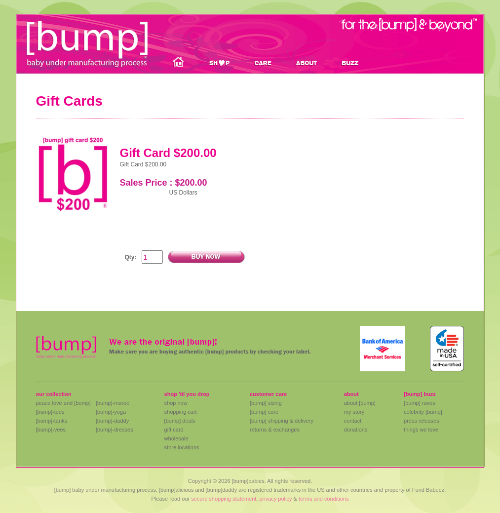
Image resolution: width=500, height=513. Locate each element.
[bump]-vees (51, 430)
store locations (181, 447)
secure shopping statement (223, 499)
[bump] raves (419, 403)
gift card (174, 430)
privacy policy (275, 499)
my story (354, 412)
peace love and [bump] (63, 403)
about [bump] (360, 403)
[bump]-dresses (114, 430)
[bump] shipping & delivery (281, 421)
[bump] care (264, 412)
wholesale (176, 438)
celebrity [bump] (423, 412)
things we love (421, 430)
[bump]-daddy (112, 421)
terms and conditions (324, 499)
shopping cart (180, 412)
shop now (176, 403)
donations (356, 430)
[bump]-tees (50, 412)
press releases (421, 421)
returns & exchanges (275, 430)
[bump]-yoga (111, 412)
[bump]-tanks (52, 421)
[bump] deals (179, 421)
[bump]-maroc (112, 403)
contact (352, 421)
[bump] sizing (266, 403)
